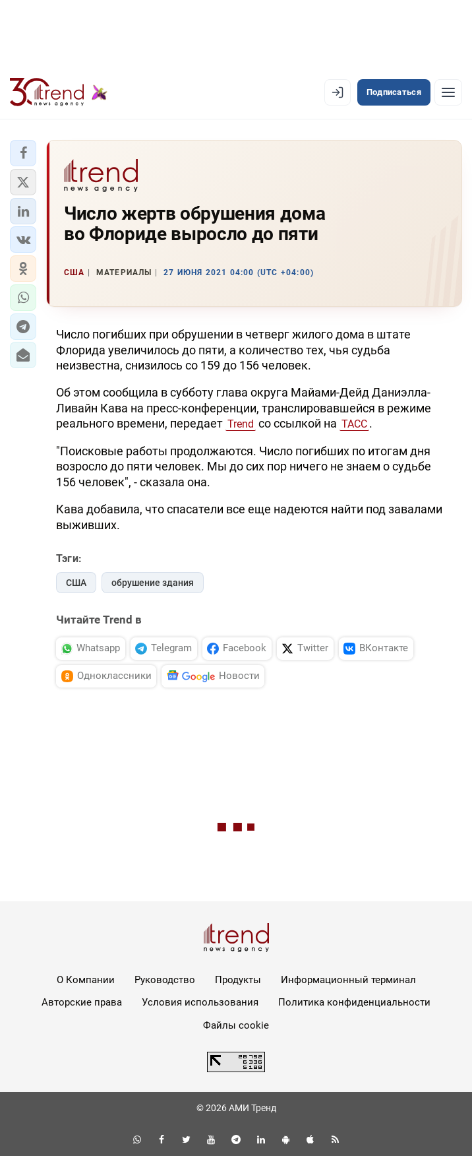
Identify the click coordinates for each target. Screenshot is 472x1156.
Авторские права (82, 1002)
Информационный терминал (348, 980)
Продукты (238, 980)
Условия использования (200, 1002)
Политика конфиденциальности (354, 1002)
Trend (240, 424)
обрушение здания (152, 582)
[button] (23, 153)
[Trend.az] (58, 92)
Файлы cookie (236, 1025)
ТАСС (354, 424)
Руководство (164, 980)
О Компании (86, 980)
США (76, 582)
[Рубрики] (448, 92)
